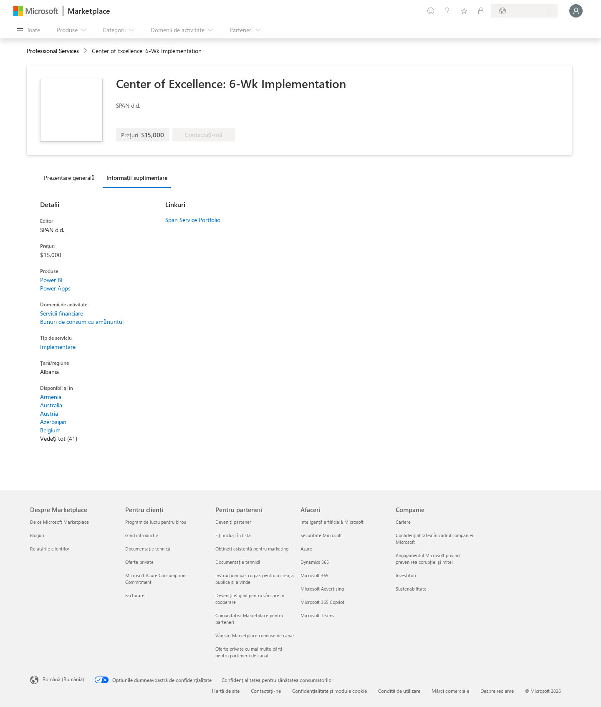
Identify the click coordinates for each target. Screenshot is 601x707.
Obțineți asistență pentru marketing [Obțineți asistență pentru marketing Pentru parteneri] (251, 548)
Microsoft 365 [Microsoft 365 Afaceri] (314, 575)
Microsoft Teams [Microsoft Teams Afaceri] (317, 615)
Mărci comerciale (450, 690)
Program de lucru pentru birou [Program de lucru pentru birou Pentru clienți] (155, 522)
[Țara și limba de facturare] (524, 11)
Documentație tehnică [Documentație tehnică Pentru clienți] (147, 548)
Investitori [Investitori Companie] (406, 575)
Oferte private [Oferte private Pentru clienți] (139, 562)
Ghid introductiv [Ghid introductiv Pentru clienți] (141, 535)
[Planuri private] (480, 11)
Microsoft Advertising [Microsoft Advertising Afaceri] (322, 589)
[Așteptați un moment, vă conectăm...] (576, 11)
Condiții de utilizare (399, 690)
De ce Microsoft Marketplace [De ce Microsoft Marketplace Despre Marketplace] (59, 522)
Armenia (50, 397)
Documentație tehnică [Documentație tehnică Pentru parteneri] (237, 562)
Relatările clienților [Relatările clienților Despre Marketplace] (49, 548)
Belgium (50, 430)
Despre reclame (497, 690)
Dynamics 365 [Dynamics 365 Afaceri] (314, 562)
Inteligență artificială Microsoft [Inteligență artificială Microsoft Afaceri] (332, 522)
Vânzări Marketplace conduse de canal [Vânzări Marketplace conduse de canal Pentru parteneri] (254, 635)
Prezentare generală (69, 178)
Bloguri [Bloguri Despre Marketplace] (37, 535)
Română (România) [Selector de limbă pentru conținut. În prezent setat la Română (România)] (63, 679)
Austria (49, 413)
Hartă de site (226, 690)
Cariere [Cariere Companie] (403, 522)
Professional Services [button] (53, 51)
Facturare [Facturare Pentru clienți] (134, 595)
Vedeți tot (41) (58, 438)
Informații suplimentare (137, 178)
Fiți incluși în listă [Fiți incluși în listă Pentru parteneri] (233, 535)
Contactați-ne (266, 690)
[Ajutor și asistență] (447, 11)
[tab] (71, 177)
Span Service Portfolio (192, 220)
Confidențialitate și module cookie (329, 690)
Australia (51, 405)
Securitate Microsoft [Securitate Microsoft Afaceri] (321, 535)
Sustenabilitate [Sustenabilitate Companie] (411, 589)
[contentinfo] (86, 51)
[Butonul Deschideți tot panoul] (28, 30)
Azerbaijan (53, 422)
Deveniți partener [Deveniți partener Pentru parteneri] (233, 522)
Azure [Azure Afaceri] (306, 548)
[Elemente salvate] (464, 11)
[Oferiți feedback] (430, 11)
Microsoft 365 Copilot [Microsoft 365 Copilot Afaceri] (322, 602)
